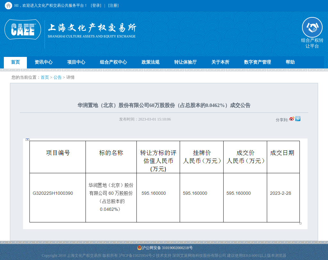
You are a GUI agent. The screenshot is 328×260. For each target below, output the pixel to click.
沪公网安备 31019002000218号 (165, 247)
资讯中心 (44, 62)
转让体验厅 (185, 62)
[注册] (113, 5)
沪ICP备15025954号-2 (137, 255)
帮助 (290, 62)
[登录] (96, 5)
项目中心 (76, 62)
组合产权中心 (113, 62)
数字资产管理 (257, 62)
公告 (57, 77)
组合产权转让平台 (312, 41)
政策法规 (151, 62)
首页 (15, 62)
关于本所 (220, 62)
